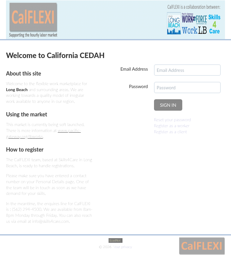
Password (138, 86)
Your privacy (122, 246)
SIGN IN (168, 105)
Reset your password (172, 119)
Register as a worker (172, 125)
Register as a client (170, 131)
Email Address (134, 69)
